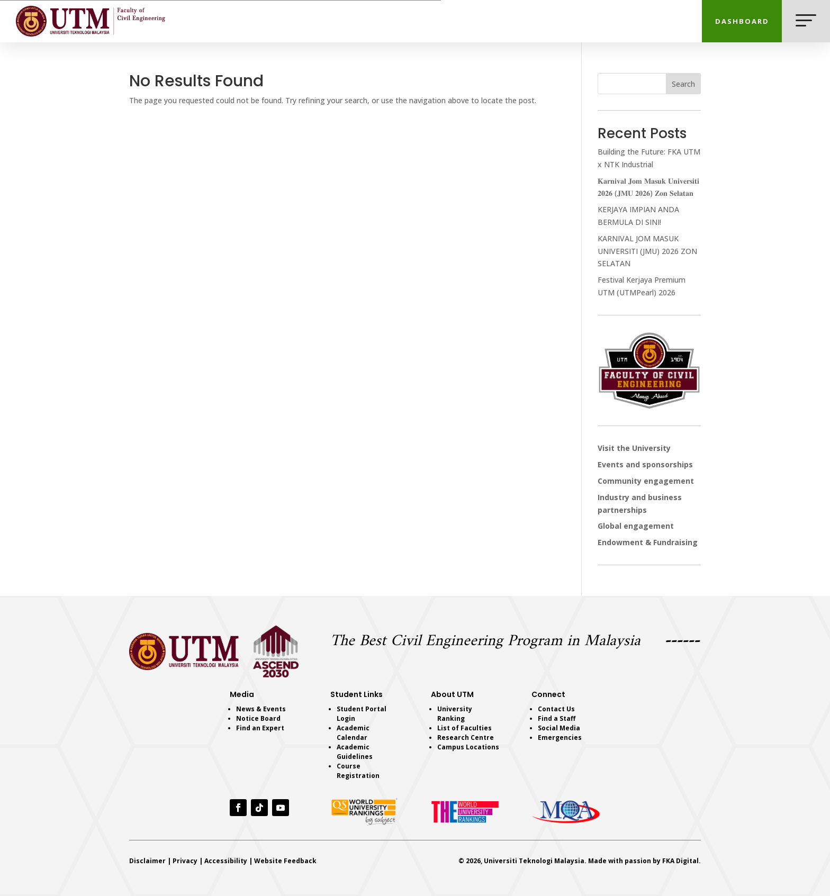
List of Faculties (464, 727)
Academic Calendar (353, 732)
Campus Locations (468, 747)
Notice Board (258, 718)
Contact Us (556, 708)
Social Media (559, 727)
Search (683, 84)
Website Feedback (285, 860)
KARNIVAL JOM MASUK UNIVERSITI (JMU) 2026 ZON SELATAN (647, 251)
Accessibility (225, 860)
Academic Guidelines (355, 752)
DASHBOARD (742, 21)
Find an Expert (260, 727)
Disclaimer (147, 860)
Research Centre (465, 737)
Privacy (185, 860)
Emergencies (560, 737)
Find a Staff (556, 718)
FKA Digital (680, 860)
